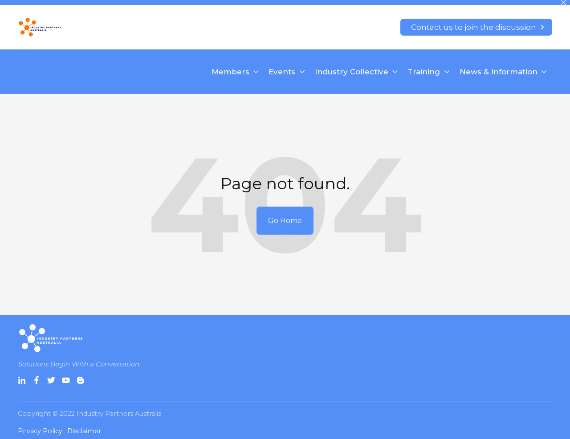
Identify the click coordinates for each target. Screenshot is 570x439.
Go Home (285, 220)
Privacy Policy (40, 431)
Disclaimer (84, 431)
